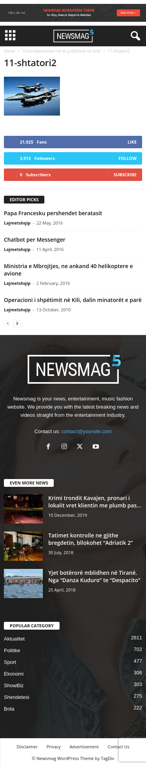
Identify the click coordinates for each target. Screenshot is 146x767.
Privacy (54, 746)
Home (9, 51)
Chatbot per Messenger (34, 239)
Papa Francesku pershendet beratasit (53, 213)
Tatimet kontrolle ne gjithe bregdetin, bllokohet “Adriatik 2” (90, 539)
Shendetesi (16, 697)
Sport (10, 662)
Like (132, 142)
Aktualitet (14, 639)
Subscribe (125, 174)
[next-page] (17, 323)
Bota (9, 709)
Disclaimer (27, 746)
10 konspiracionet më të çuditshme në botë (61, 51)
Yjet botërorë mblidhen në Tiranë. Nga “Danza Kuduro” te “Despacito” (94, 576)
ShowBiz (14, 685)
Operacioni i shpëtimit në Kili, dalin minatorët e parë (73, 300)
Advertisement (84, 746)
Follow (127, 158)
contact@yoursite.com (87, 431)
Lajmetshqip (17, 223)
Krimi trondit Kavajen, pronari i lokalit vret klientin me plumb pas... (94, 501)
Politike (12, 650)
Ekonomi (14, 674)
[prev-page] (8, 323)
